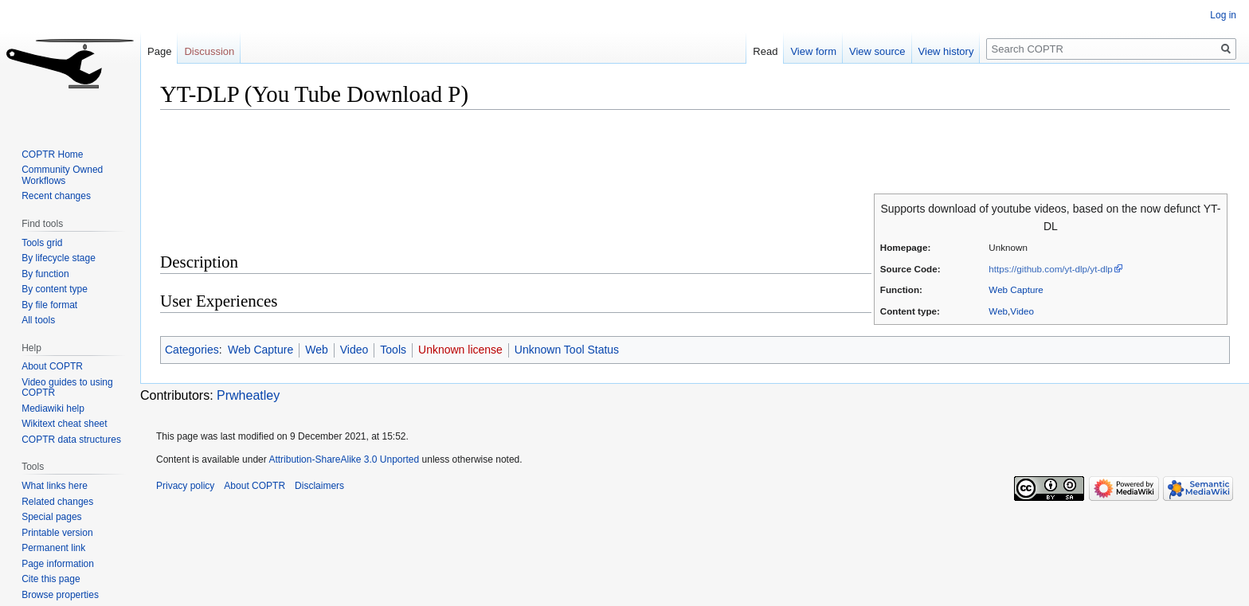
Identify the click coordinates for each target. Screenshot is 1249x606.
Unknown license (460, 349)
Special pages (51, 516)
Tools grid (42, 242)
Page (159, 51)
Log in (1223, 15)
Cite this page (51, 578)
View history (946, 51)
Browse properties (60, 594)
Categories (192, 349)
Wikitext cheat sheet (64, 423)
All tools (38, 320)
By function (45, 274)
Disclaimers (319, 485)
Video (1022, 311)
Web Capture (1016, 289)
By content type (55, 289)
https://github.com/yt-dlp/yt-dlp (1051, 269)
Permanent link (53, 547)
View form (813, 51)
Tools (393, 349)
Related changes (57, 501)
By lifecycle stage (59, 258)
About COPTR (52, 366)
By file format (49, 305)
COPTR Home (52, 154)
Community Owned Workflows (62, 175)
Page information (58, 563)
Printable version (57, 532)
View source (877, 51)
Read (765, 51)
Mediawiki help (53, 408)
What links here (55, 485)
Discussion (209, 51)
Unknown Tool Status (567, 349)
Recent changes (56, 195)
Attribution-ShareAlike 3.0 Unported (343, 459)
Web (998, 311)
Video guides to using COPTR (67, 388)
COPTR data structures (71, 439)
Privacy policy (185, 485)
